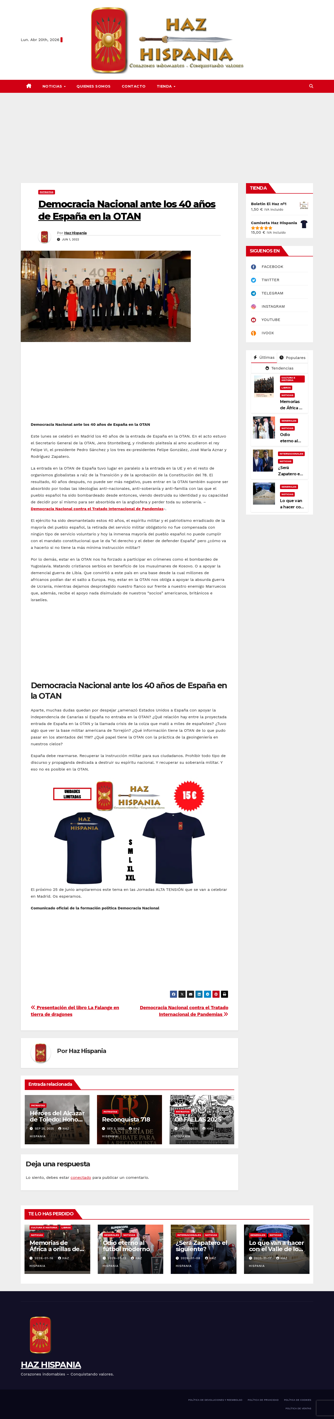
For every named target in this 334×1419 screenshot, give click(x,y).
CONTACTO (134, 86)
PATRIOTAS (47, 192)
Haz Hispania (75, 233)
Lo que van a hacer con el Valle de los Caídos (276, 1249)
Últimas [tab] (264, 357)
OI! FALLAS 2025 (197, 1119)
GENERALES (289, 420)
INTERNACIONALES (291, 453)
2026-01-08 (191, 1258)
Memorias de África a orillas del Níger (55, 1249)
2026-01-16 (44, 1258)
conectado (80, 1177)
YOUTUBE (265, 319)
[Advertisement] (167, 130)
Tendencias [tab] (280, 368)
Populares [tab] (293, 357)
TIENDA (165, 86)
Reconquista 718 (126, 1119)
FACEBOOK (267, 266)
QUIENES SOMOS (93, 86)
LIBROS (286, 387)
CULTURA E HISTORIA (288, 379)
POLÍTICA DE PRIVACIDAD (263, 1399)
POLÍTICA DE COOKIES (297, 1399)
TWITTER (265, 279)
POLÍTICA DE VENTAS (298, 1408)
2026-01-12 (118, 1258)
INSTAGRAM (268, 306)
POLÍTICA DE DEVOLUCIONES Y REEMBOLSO (215, 1399)
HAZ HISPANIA (51, 1364)
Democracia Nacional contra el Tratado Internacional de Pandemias (97, 508)
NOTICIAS (53, 86)
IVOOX (262, 332)
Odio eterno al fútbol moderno (126, 1246)
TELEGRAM (267, 293)
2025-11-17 (263, 1258)
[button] (311, 86)
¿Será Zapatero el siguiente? (289, 474)
